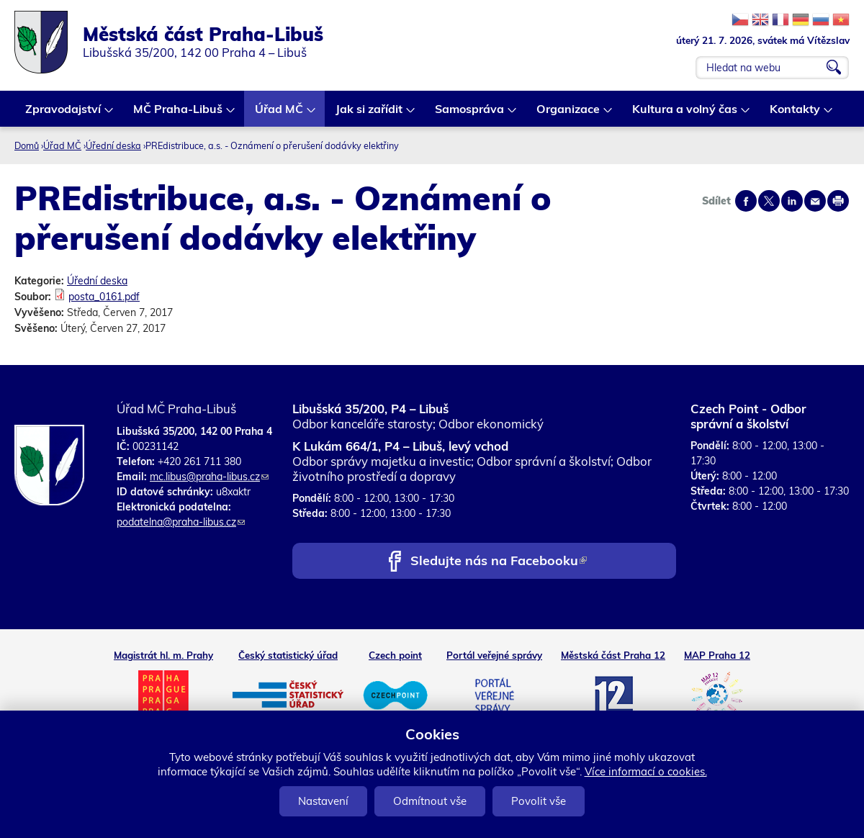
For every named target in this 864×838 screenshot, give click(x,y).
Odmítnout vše (430, 801)
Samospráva (470, 114)
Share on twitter (769, 201)
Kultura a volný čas (685, 114)
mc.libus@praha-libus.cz (209, 476)
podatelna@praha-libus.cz (181, 521)
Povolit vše (538, 801)
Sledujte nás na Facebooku (498, 562)
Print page (838, 201)
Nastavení (323, 801)
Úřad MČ (279, 114)
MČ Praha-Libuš (178, 114)
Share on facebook (746, 201)
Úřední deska (113, 145)
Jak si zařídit (370, 114)
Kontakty (795, 114)
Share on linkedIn (792, 201)
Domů (26, 145)
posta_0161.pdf (104, 296)
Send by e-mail (815, 201)
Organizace (569, 114)
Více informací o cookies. (646, 771)
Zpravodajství (63, 114)
